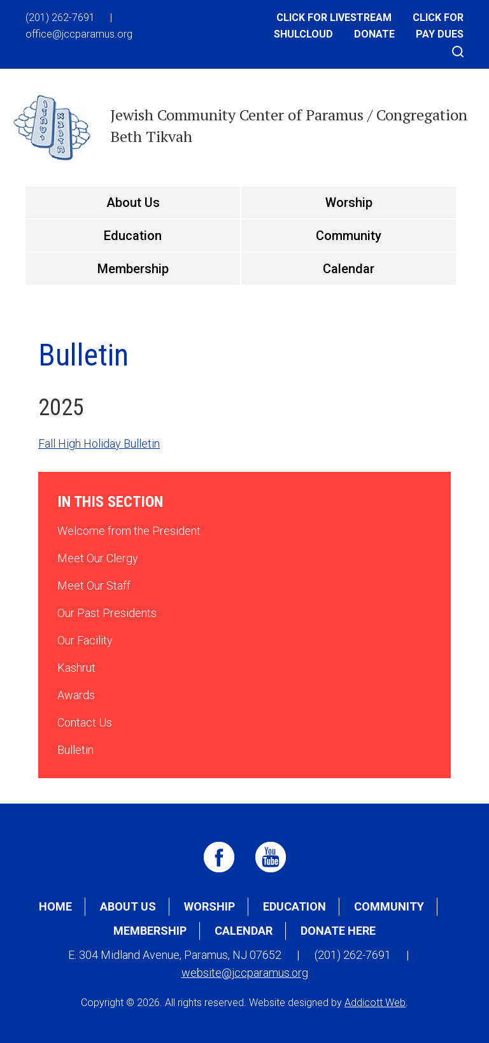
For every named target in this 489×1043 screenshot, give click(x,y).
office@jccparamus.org (78, 34)
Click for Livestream (334, 17)
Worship (348, 202)
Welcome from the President (129, 530)
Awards (76, 695)
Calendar (348, 268)
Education (133, 235)
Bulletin (75, 749)
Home (55, 906)
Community (348, 235)
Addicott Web (375, 1003)
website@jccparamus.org (244, 972)
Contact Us (84, 722)
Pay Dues (440, 34)
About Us (133, 202)
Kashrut (76, 667)
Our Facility (85, 640)
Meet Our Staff (94, 585)
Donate (374, 34)
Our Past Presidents (107, 613)
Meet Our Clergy (97, 558)
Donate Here (338, 930)
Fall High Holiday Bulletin (99, 443)
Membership (133, 268)
